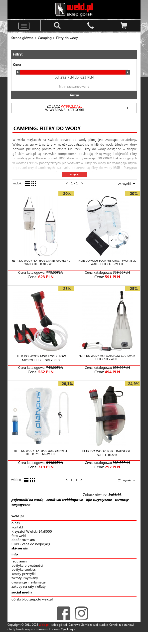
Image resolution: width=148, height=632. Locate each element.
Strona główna (22, 37)
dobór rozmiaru (23, 540)
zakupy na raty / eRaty (28, 586)
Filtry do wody (67, 37)
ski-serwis (19, 548)
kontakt (17, 527)
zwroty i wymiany (24, 578)
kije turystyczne (99, 499)
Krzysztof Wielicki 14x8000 (31, 531)
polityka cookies (23, 569)
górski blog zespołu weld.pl (32, 599)
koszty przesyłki (23, 574)
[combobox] (123, 184)
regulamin (19, 561)
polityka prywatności (27, 565)
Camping (45, 37)
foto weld (18, 536)
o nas (15, 523)
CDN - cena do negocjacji (30, 544)
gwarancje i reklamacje (28, 582)
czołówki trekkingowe (64, 499)
